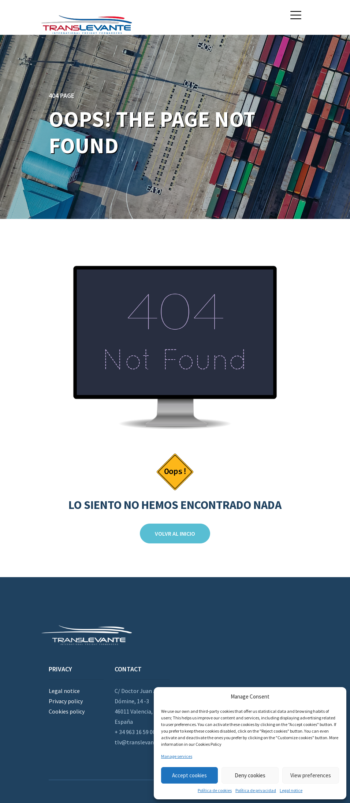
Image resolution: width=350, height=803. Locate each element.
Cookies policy (67, 711)
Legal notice (291, 790)
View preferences (310, 775)
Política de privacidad (255, 790)
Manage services (176, 756)
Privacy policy (66, 701)
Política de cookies (215, 790)
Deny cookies (250, 775)
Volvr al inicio (175, 533)
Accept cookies (189, 775)
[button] (295, 15)
